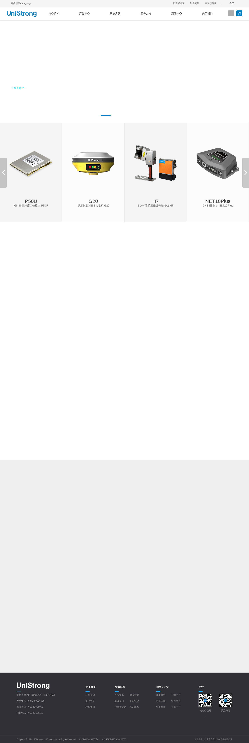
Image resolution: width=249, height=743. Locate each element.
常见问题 (161, 701)
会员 (231, 3)
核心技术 (53, 13)
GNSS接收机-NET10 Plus (218, 205)
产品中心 (84, 13)
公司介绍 (90, 695)
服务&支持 (162, 687)
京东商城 (134, 707)
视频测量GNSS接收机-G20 (93, 205)
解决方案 (115, 13)
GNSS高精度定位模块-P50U (31, 205)
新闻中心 (176, 13)
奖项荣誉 (90, 701)
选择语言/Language (21, 3)
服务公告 (161, 695)
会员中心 (175, 707)
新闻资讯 (119, 701)
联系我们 (90, 707)
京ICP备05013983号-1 (89, 739)
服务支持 (146, 13)
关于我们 (207, 13)
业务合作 (161, 707)
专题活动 (134, 701)
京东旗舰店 (210, 3)
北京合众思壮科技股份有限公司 (218, 739)
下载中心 (175, 695)
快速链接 (120, 687)
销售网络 (194, 3)
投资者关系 (179, 3)
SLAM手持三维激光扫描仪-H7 (155, 205)
